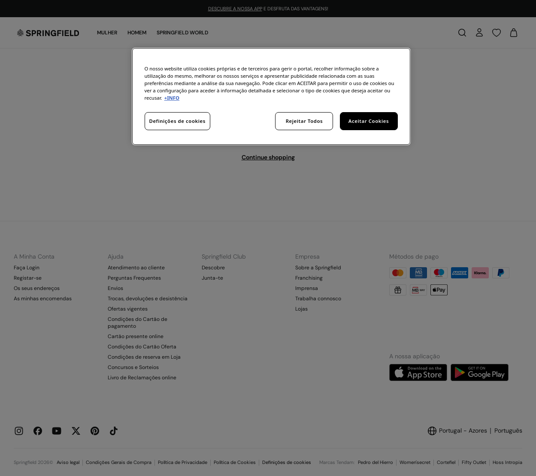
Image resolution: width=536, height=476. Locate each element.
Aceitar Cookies (368, 121)
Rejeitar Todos (304, 121)
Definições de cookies (177, 121)
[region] (271, 96)
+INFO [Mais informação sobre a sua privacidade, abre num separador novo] (171, 98)
